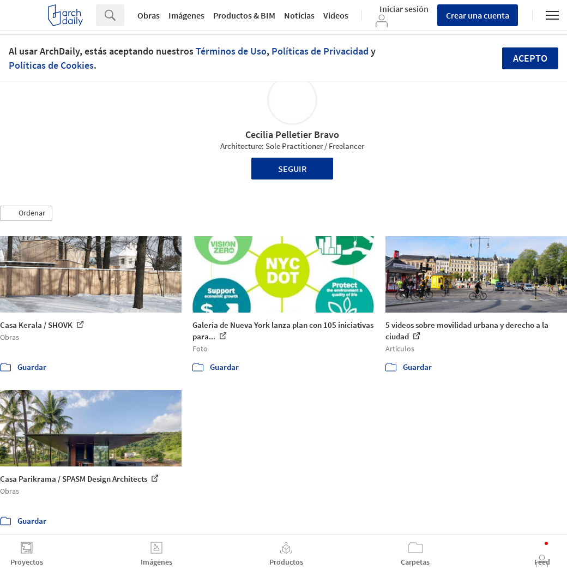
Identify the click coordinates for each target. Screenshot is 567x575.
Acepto (530, 58)
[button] (26, 213)
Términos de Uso (231, 51)
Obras (148, 15)
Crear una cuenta (477, 15)
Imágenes (186, 15)
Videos (335, 15)
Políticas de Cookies (51, 65)
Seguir (292, 168)
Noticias (299, 15)
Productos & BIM (244, 15)
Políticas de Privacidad (320, 51)
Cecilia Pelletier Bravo (292, 134)
